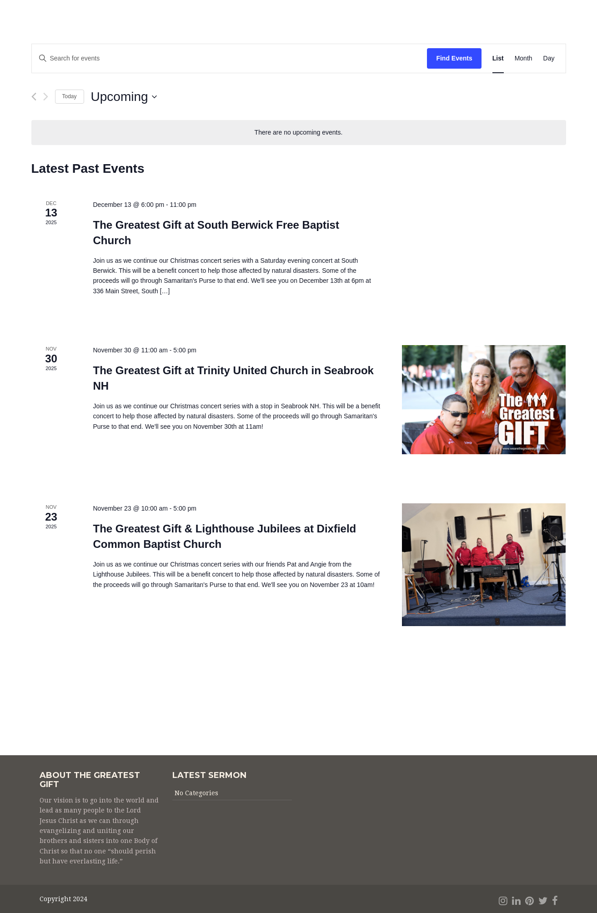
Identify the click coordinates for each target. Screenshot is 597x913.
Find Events (454, 58)
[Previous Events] (33, 96)
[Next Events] (45, 96)
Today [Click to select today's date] (69, 96)
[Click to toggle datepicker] (124, 97)
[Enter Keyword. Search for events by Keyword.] (229, 58)
